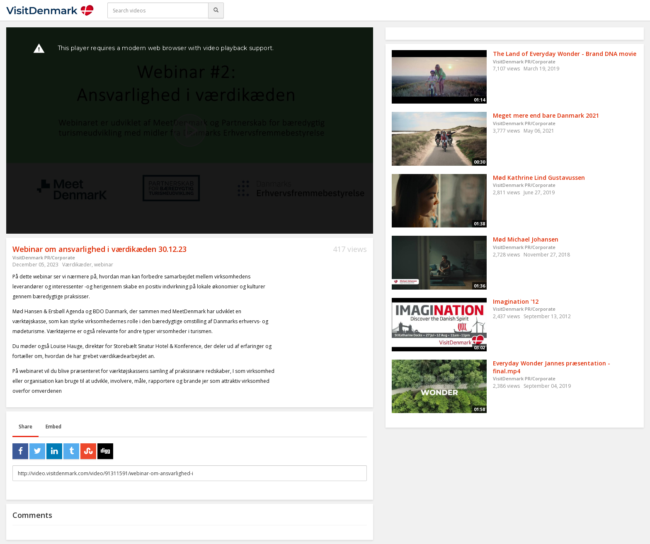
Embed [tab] (53, 426)
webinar (103, 264)
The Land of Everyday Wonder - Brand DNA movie (564, 54)
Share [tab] (25, 426)
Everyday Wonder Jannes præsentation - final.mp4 (551, 367)
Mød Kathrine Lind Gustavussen (539, 177)
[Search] (216, 10)
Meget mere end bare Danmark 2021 (546, 115)
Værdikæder (77, 264)
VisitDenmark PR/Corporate (43, 257)
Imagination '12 (515, 301)
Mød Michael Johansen (525, 239)
